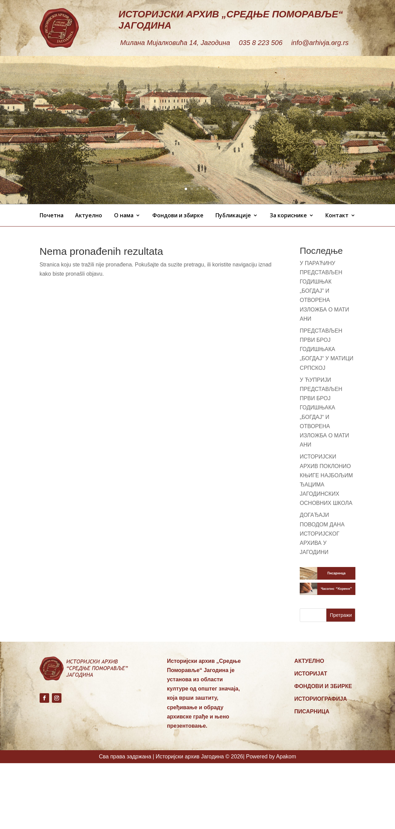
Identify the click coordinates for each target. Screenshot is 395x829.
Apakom (286, 756)
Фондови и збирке (177, 215)
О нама (123, 215)
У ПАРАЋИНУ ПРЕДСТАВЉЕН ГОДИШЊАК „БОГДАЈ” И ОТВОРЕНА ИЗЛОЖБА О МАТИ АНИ (324, 291)
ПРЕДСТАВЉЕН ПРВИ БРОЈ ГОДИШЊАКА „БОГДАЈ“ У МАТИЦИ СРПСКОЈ (326, 349)
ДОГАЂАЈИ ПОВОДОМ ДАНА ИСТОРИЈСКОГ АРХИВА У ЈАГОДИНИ (322, 533)
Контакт (337, 215)
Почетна (52, 215)
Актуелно (88, 215)
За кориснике (288, 215)
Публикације (233, 215)
